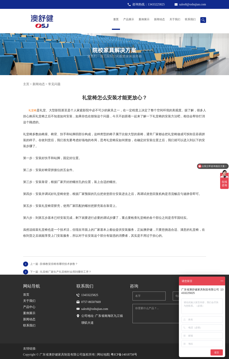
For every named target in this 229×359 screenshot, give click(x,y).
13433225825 (89, 295)
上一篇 (54, 264)
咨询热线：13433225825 (148, 4)
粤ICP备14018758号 (124, 354)
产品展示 (128, 19)
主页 (26, 84)
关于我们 (174, 19)
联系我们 (190, 19)
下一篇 (60, 271)
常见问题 (54, 84)
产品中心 (29, 307)
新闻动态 (159, 19)
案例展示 (144, 19)
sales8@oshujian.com (192, 4)
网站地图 (103, 354)
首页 (116, 19)
